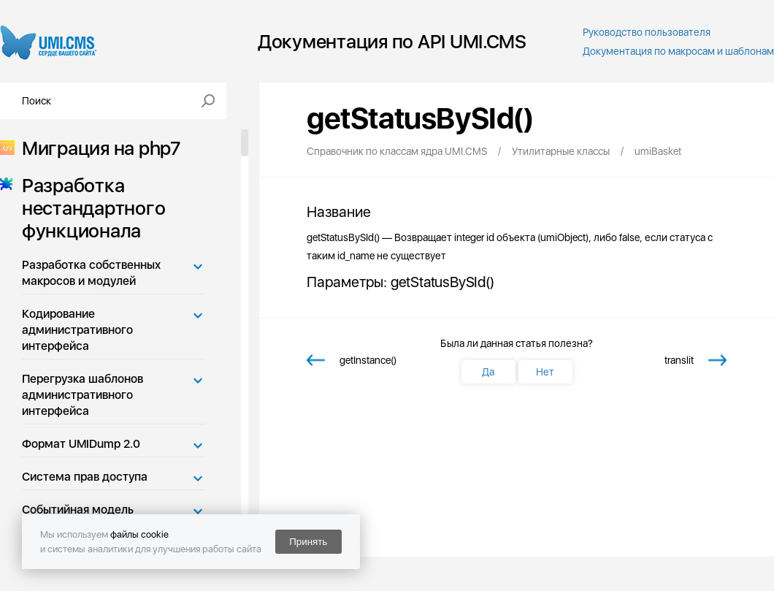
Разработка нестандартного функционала (89, 208)
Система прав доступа (84, 477)
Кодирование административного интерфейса (77, 330)
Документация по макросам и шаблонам (678, 51)
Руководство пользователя (646, 32)
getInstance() (368, 360)
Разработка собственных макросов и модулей (91, 273)
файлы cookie (139, 534)
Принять (308, 541)
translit (679, 360)
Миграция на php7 (96, 148)
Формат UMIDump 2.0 (81, 444)
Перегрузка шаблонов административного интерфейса (82, 395)
